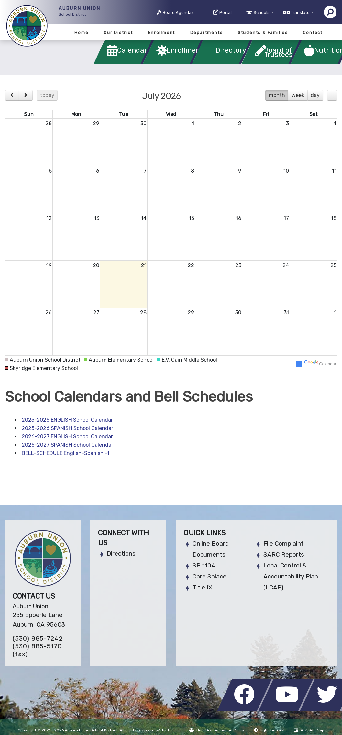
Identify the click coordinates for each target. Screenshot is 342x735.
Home (81, 32)
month (277, 95)
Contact (313, 32)
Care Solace (209, 576)
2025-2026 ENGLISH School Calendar (67, 420)
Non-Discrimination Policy (216, 730)
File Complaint (283, 543)
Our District (118, 32)
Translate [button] (301, 12)
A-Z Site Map (309, 730)
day (315, 95)
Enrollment (161, 32)
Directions (121, 553)
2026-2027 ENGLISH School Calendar (67, 436)
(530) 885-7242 (38, 638)
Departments (206, 32)
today (47, 95)
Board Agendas (178, 12)
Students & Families (263, 32)
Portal (225, 12)
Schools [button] (262, 12)
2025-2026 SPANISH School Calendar (67, 428)
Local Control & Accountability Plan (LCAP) (290, 576)
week (298, 95)
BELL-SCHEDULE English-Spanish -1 (65, 453)
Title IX (202, 587)
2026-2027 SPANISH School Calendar (67, 445)
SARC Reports (283, 554)
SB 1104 (204, 565)
